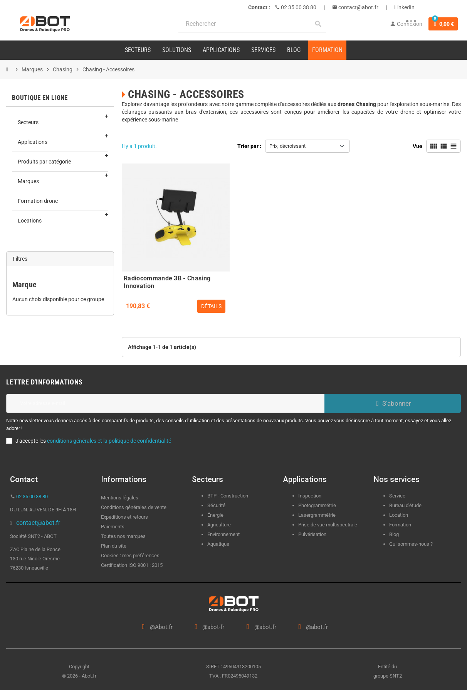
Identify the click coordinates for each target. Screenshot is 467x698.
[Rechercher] (252, 24)
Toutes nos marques (123, 536)
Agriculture (219, 525)
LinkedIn (404, 7)
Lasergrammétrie (317, 515)
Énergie (215, 515)
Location (398, 515)
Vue (417, 146)
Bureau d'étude (405, 505)
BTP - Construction (227, 496)
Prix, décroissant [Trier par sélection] (287, 146)
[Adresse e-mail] (165, 403)
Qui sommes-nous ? (411, 544)
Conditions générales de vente (133, 507)
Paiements (112, 526)
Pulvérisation (312, 534)
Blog (394, 534)
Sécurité (216, 505)
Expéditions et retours (124, 517)
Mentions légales (119, 498)
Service (398, 496)
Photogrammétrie (317, 505)
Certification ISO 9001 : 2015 (132, 565)
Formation (400, 525)
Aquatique (218, 544)
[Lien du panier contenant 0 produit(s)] (443, 23)
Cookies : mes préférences (130, 555)
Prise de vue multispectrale (327, 525)
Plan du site (113, 546)
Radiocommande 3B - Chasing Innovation (167, 281)
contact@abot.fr (357, 7)
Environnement (223, 534)
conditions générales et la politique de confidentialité (109, 441)
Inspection (309, 496)
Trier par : (249, 146)
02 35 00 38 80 (298, 7)
